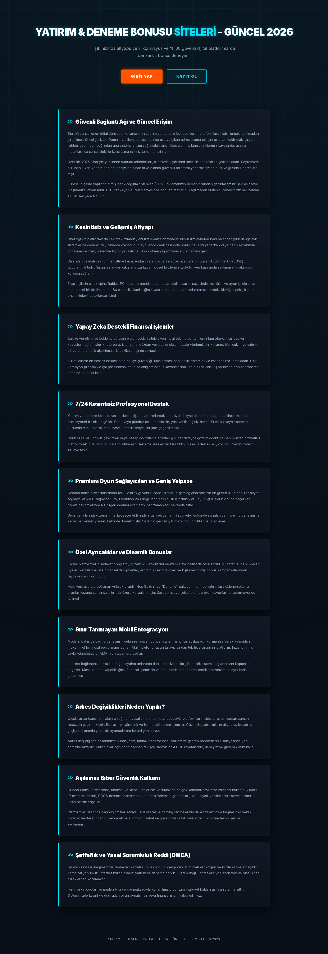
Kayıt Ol (186, 76)
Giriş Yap (142, 76)
